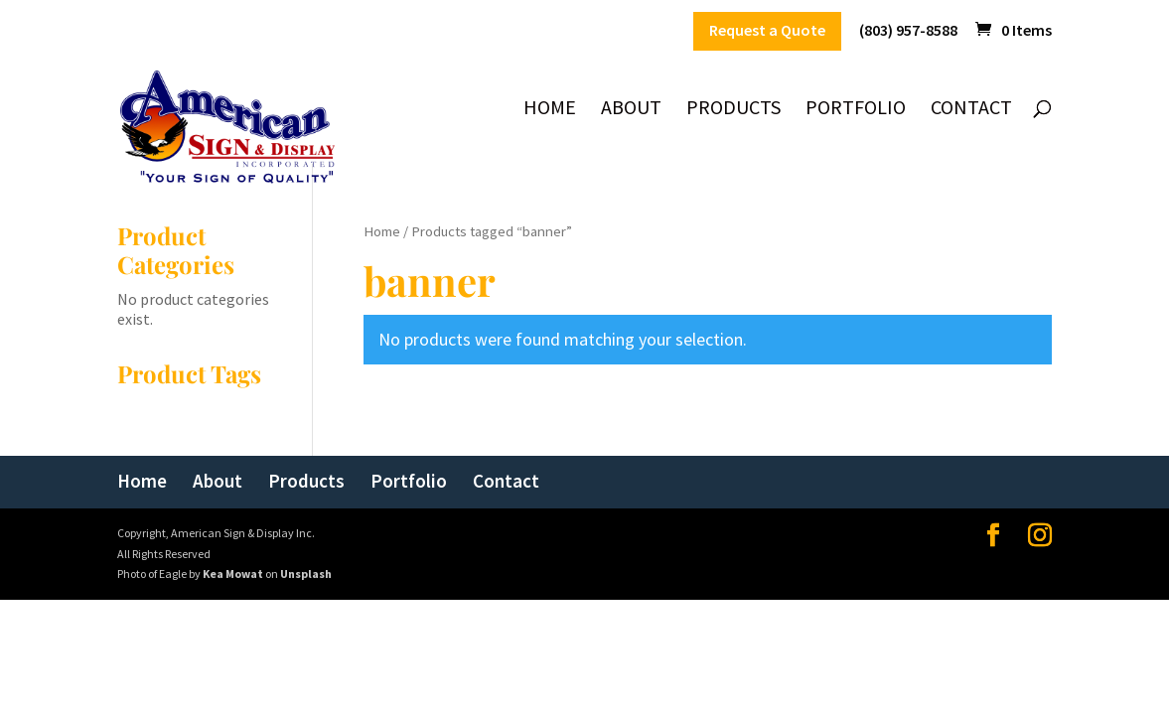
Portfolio (855, 109)
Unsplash (306, 573)
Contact (971, 109)
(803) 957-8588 (908, 31)
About (631, 109)
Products (733, 109)
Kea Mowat (233, 573)
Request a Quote (767, 31)
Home (549, 109)
